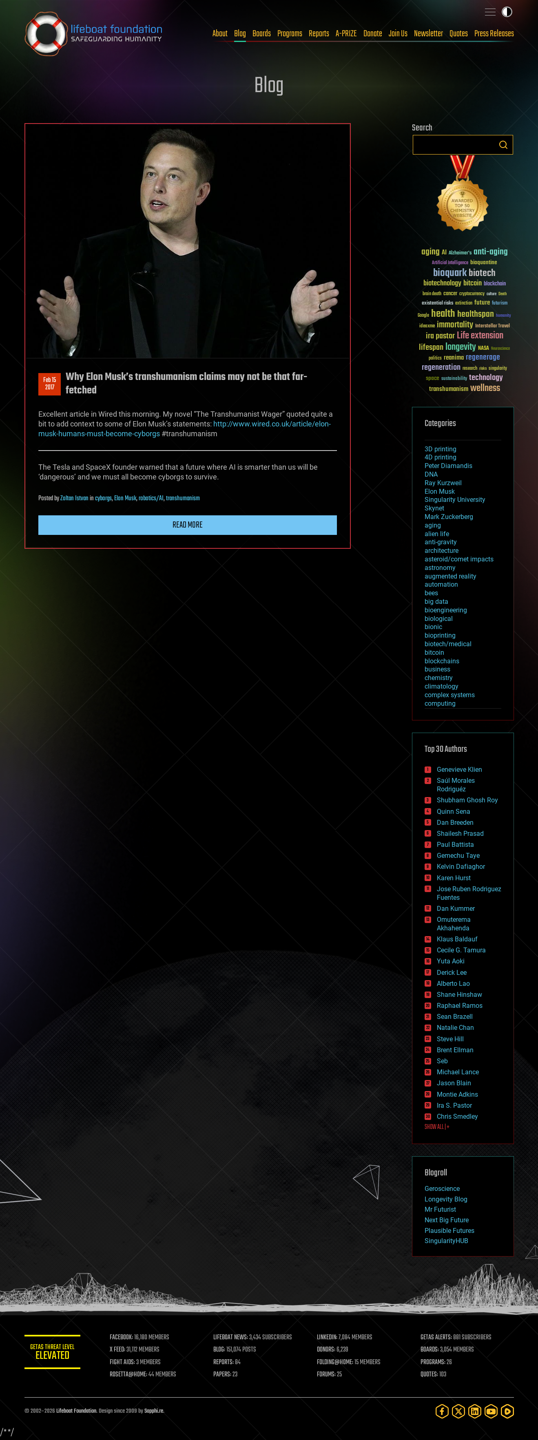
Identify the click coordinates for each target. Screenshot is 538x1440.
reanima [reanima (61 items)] (454, 358)
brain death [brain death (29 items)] (432, 294)
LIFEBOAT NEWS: (231, 1337)
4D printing (440, 457)
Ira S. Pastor (454, 1105)
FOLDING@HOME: (335, 1362)
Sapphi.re (153, 1411)
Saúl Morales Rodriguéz (456, 785)
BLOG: (220, 1350)
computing (440, 703)
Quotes (458, 34)
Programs (289, 34)
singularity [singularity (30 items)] (498, 368)
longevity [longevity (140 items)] (460, 347)
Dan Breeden (455, 822)
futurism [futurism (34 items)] (499, 304)
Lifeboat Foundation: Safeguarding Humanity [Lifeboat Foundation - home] (93, 33)
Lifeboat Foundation (76, 1411)
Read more (188, 525)
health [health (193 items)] (443, 314)
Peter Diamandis (448, 466)
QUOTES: (429, 1374)
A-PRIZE (346, 34)
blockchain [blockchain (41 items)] (495, 284)
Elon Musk (125, 498)
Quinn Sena (453, 811)
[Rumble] (507, 1411)
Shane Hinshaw (459, 994)
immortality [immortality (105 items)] (455, 325)
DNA (431, 474)
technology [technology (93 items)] (486, 378)
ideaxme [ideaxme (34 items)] (427, 326)
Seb (442, 1061)
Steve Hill (450, 1039)
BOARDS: (430, 1350)
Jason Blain (454, 1083)
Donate (372, 34)
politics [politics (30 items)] (435, 358)
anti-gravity (441, 542)
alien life (437, 534)
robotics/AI (151, 498)
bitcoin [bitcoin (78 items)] (472, 283)
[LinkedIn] (474, 1411)
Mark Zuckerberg (449, 517)
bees (431, 593)
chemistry (439, 678)
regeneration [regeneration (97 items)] (441, 367)
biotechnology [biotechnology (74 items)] (442, 283)
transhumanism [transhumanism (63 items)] (448, 389)
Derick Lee (452, 972)
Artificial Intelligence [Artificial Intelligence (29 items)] (450, 263)
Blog (240, 34)
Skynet (434, 508)
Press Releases (494, 34)
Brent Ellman (455, 1050)
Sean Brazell (455, 1016)
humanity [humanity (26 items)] (503, 316)
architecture (441, 550)
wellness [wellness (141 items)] (485, 388)
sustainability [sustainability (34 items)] (454, 379)
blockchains (442, 661)
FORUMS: (326, 1374)
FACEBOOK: (122, 1337)
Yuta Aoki (451, 961)
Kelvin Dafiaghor (461, 866)
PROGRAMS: (433, 1362)
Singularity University (455, 500)
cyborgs (103, 498)
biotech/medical (448, 644)
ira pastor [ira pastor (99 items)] (440, 336)
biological (439, 619)
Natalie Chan (455, 1027)
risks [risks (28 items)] (483, 368)
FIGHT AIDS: (123, 1362)
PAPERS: (223, 1374)
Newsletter (428, 34)
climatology (441, 686)
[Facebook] (442, 1411)
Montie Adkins (457, 1094)
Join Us (398, 34)
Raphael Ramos (460, 1005)
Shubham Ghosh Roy (467, 800)
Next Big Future (447, 1220)
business (437, 669)
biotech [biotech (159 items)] (482, 273)
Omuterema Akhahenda (454, 924)
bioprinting (440, 635)
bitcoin (434, 652)
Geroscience (442, 1189)
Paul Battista (455, 844)
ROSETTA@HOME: (129, 1374)
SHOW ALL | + (437, 1127)
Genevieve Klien (459, 769)
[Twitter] (458, 1411)
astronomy (440, 568)
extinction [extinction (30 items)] (463, 303)
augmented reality (450, 576)
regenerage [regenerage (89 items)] (483, 357)
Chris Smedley (457, 1116)
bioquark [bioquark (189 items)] (450, 273)
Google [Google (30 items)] (423, 315)
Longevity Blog (446, 1199)
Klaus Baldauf (457, 939)
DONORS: (326, 1350)
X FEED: (118, 1350)
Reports (319, 34)
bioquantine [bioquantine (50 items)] (483, 262)
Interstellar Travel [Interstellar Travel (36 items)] (492, 326)
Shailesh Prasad (460, 833)
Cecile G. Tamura (461, 950)
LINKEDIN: (327, 1337)
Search (503, 145)
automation (441, 584)
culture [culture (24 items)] (491, 294)
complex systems (450, 695)
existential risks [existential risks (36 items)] (437, 303)
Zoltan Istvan (74, 498)
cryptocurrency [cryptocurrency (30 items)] (472, 294)
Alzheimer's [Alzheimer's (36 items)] (460, 253)
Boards (261, 34)
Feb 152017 (49, 384)
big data (436, 601)
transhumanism (183, 498)
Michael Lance (458, 1072)
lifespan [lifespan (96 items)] (431, 347)
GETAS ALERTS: (436, 1337)
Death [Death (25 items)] (502, 294)
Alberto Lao (453, 983)
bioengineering (446, 610)
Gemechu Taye (458, 855)
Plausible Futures (449, 1231)
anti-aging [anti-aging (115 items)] (491, 252)
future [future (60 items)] (482, 303)
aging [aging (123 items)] (430, 252)
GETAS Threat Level (53, 1353)
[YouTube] (491, 1411)
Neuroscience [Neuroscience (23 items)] (500, 349)
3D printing (440, 449)
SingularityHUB (446, 1241)
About (220, 34)
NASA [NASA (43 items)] (483, 348)
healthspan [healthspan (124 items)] (475, 314)
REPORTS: (224, 1362)
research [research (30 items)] (470, 368)
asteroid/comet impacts (459, 559)
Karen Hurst (454, 878)
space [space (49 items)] (432, 378)
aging (433, 525)
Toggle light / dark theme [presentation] (507, 12)
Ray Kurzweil (443, 483)
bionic (433, 627)
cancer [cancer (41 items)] (450, 294)
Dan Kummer (456, 908)
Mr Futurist (440, 1209)
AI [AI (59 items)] (444, 253)
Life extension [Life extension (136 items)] (480, 336)
